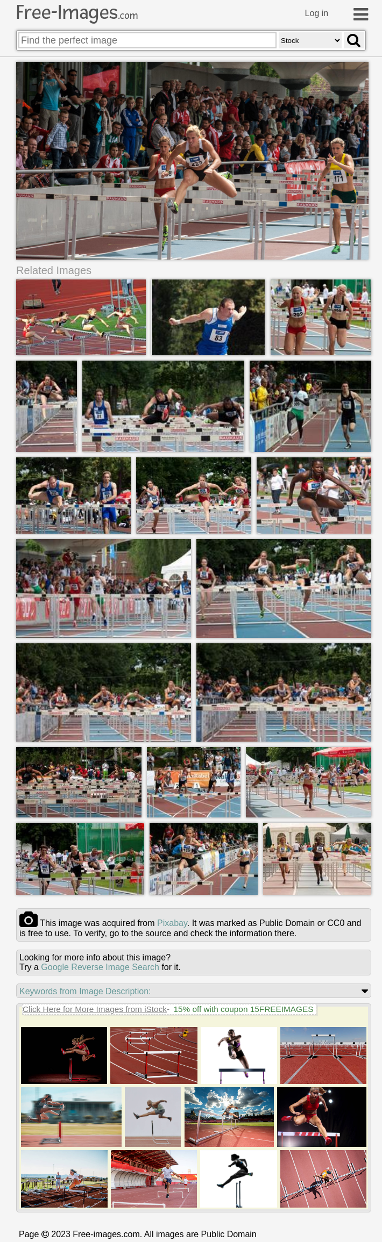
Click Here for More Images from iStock (95, 1009)
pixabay (172, 923)
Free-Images (77, 12)
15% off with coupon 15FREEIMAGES (243, 1009)
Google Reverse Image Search (100, 967)
